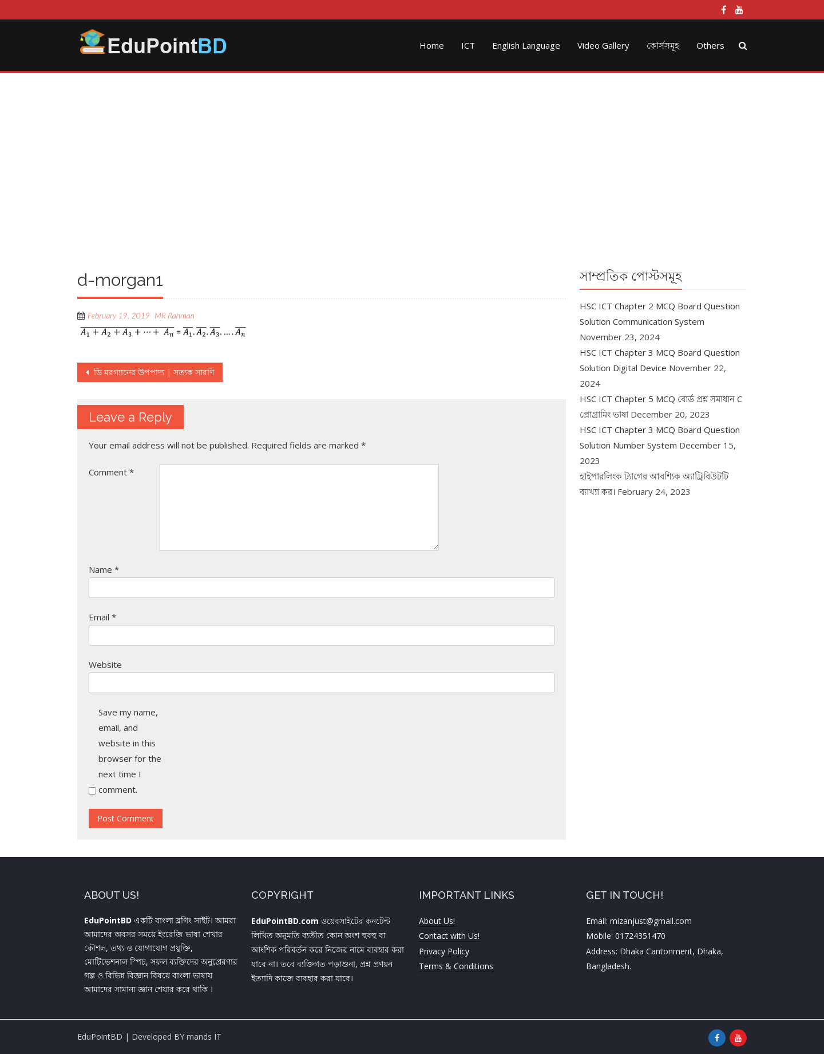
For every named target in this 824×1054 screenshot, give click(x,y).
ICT (468, 45)
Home (431, 45)
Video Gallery (603, 45)
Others (710, 45)
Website (105, 664)
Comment (111, 472)
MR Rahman (174, 315)
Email (102, 617)
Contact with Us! (449, 935)
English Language (526, 45)
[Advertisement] (412, 170)
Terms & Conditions (456, 966)
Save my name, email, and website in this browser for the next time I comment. (129, 750)
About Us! (437, 920)
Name (104, 569)
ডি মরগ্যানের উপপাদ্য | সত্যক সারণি (153, 372)
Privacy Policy (444, 951)
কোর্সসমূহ (663, 45)
